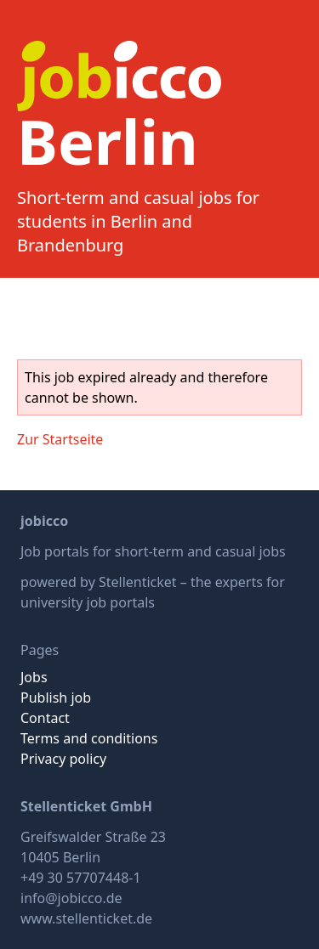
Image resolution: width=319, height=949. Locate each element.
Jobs (34, 677)
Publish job (55, 697)
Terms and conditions (88, 738)
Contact (45, 718)
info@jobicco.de (71, 898)
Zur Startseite (60, 439)
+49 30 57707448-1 (80, 877)
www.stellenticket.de (86, 918)
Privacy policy (63, 758)
